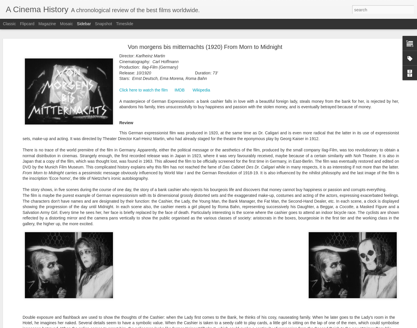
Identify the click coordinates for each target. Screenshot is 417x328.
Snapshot (103, 23)
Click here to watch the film (143, 90)
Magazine (47, 23)
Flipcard (27, 23)
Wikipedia (201, 90)
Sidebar (84, 23)
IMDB (180, 90)
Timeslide (124, 23)
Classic (9, 23)
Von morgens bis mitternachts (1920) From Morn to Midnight (205, 47)
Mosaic (66, 23)
